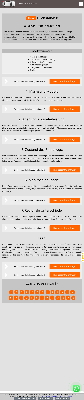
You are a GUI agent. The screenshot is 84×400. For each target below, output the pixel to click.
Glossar (31, 18)
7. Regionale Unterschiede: (41, 67)
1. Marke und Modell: (38, 57)
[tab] (42, 51)
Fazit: (32, 70)
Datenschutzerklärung (50, 396)
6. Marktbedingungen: (39, 65)
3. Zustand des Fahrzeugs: (41, 62)
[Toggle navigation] (81, 4)
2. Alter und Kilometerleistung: (42, 59)
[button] (42, 51)
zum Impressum (66, 396)
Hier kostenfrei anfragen (64, 81)
